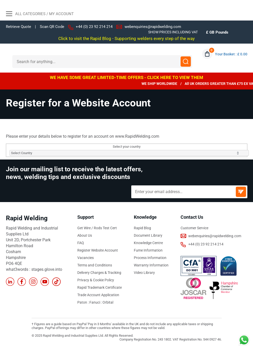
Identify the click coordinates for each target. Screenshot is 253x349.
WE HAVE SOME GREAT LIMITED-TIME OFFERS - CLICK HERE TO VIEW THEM (126, 77)
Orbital (107, 302)
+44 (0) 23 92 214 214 (94, 26)
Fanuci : (95, 302)
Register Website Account (97, 250)
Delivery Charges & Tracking (99, 273)
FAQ (80, 243)
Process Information (150, 258)
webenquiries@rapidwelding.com (153, 26)
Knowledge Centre (148, 243)
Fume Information (148, 250)
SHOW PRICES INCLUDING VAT (173, 32)
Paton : (83, 302)
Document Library (148, 235)
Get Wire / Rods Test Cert (97, 228)
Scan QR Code (52, 27)
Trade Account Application (98, 295)
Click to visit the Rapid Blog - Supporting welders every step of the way (126, 38)
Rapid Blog (142, 228)
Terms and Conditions (94, 265)
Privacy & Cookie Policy (95, 280)
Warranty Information (151, 265)
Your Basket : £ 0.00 (231, 54)
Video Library (144, 273)
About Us (84, 235)
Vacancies (85, 258)
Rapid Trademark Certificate (99, 287)
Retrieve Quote (18, 26)
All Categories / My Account (40, 14)
